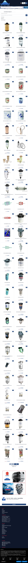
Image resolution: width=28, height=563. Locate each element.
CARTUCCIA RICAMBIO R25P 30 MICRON (21, 91)
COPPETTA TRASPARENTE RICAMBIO (20, 150)
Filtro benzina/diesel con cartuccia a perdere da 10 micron (21, 224)
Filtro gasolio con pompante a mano (7, 385)
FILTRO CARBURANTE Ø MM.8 (20, 253)
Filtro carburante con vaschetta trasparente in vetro (21, 239)
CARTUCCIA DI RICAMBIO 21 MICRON (7, 62)
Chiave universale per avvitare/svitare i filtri (20, 135)
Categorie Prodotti (8, 11)
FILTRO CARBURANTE (7, 238)
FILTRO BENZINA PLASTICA (7, 223)
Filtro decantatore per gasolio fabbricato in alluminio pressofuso (7, 356)
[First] (10, 464)
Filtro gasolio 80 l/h (20, 370)
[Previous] (13, 464)
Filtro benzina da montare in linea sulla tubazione (21, 194)
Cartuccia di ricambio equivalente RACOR (21, 62)
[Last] (18, 464)
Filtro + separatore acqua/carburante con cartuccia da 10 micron (21, 180)
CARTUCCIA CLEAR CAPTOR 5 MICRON (7, 32)
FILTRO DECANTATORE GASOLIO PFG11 (20, 326)
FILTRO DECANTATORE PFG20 (7, 370)
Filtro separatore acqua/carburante (20, 429)
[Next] (15, 464)
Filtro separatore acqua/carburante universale (20, 444)
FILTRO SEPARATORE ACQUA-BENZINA (7, 429)
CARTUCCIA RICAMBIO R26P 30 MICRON (7, 106)
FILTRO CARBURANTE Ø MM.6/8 (7, 253)
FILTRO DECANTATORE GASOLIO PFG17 (7, 341)
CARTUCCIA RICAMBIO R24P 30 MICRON (7, 91)
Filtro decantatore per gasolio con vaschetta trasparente (20, 341)
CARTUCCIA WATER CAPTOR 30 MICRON (7, 135)
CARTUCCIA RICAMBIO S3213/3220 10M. (21, 106)
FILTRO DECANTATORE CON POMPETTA (7, 326)
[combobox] (12, 7)
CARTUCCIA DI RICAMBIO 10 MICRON (21, 32)
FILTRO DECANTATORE (7, 282)
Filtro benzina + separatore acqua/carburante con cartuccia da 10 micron (7, 194)
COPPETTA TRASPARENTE (7, 150)
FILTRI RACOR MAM (7, 179)
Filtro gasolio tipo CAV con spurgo (21, 385)
